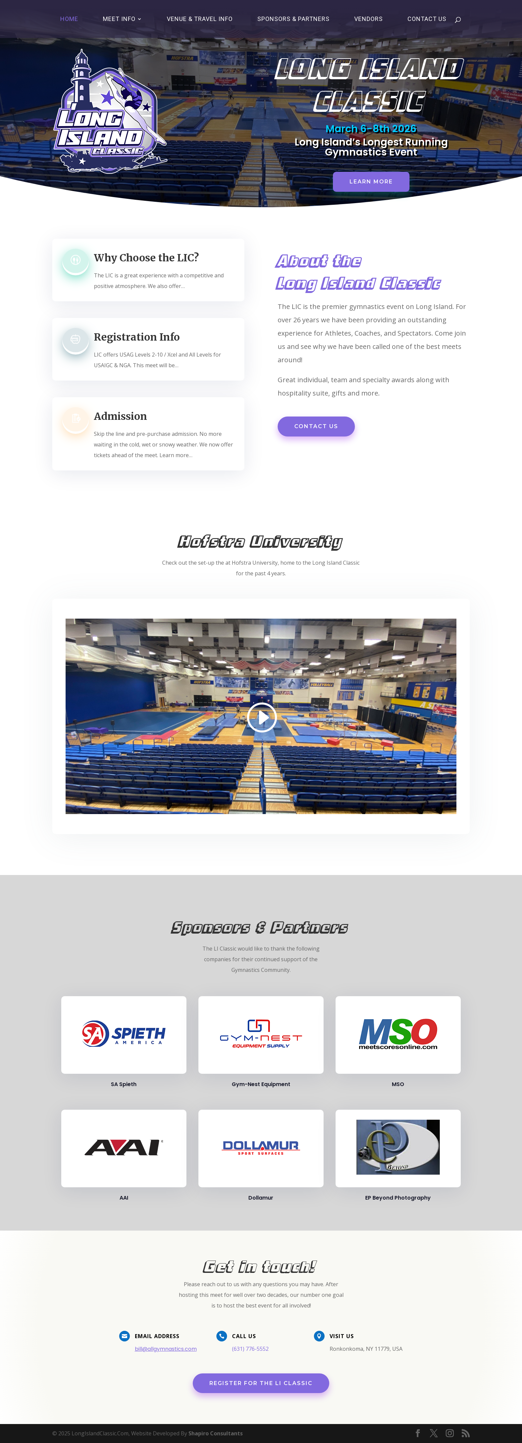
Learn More (369, 180)
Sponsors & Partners (293, 19)
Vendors (368, 19)
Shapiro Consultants (215, 1433)
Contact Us (426, 19)
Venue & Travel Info (200, 19)
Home (69, 19)
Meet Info (119, 19)
